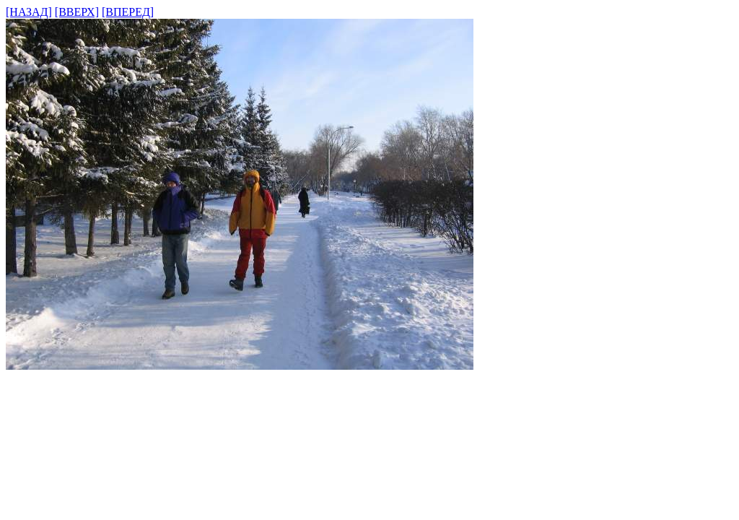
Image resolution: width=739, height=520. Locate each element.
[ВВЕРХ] (77, 12)
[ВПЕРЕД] (128, 12)
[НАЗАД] (29, 12)
